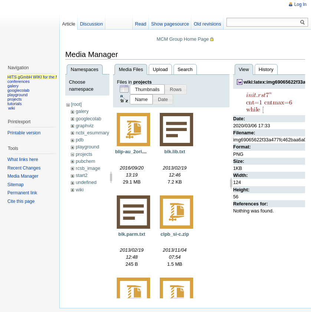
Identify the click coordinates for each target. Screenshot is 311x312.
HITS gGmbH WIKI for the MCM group (42, 77)
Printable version (23, 132)
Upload (160, 69)
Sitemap (15, 184)
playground (87, 147)
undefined (86, 182)
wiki (79, 189)
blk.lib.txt (174, 151)
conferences (18, 81)
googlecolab (88, 118)
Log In (300, 4)
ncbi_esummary (92, 132)
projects (84, 154)
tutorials (14, 103)
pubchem (85, 161)
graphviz (84, 125)
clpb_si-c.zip (175, 234)
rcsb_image (88, 168)
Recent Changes (23, 168)
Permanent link (22, 192)
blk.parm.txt (131, 234)
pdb (79, 139)
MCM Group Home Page (183, 39)
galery (82, 111)
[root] (76, 104)
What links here (22, 159)
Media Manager (22, 176)
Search (185, 69)
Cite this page (20, 201)
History (266, 69)
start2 (81, 175)
